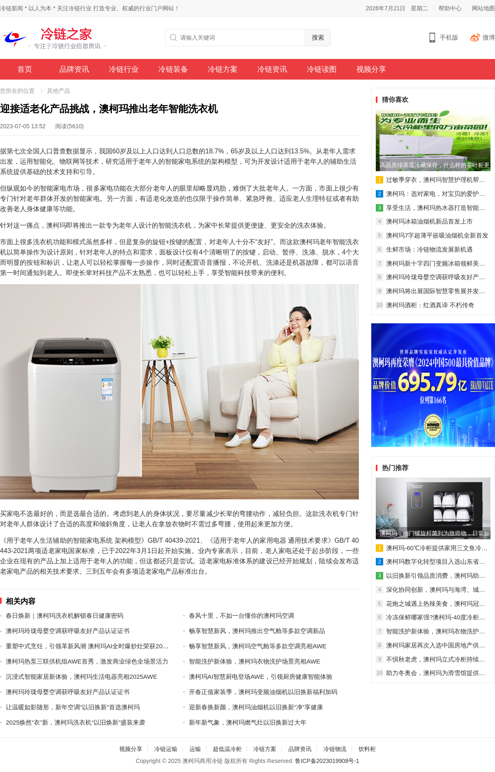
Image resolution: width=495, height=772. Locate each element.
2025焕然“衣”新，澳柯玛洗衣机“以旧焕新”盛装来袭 (75, 722)
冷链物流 (334, 749)
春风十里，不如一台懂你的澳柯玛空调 (241, 615)
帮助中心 (450, 8)
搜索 (318, 37)
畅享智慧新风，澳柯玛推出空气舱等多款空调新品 (257, 630)
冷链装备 (173, 69)
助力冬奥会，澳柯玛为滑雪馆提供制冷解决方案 (435, 673)
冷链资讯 (272, 69)
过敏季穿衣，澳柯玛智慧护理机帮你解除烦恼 (435, 180)
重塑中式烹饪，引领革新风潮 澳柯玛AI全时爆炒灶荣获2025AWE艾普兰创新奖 (113, 646)
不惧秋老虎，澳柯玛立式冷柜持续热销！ (435, 660)
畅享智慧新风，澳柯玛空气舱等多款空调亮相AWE (258, 646)
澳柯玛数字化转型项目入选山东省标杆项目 (435, 562)
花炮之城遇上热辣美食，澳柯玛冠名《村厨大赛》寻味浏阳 (435, 604)
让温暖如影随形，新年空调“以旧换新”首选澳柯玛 (73, 707)
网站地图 (483, 8)
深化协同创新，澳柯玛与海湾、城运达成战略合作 (435, 590)
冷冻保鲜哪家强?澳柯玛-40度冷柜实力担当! (435, 618)
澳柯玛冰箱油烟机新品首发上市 (429, 221)
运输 (195, 749)
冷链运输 (165, 749)
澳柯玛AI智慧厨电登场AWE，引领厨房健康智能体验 (260, 676)
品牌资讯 (74, 69)
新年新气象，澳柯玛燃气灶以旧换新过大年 (247, 722)
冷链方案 (223, 69)
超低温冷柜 (227, 749)
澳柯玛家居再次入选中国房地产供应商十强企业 (435, 646)
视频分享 (371, 69)
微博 (489, 37)
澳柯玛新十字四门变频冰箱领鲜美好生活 (435, 264)
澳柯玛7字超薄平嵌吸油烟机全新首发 (437, 235)
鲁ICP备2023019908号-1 (327, 761)
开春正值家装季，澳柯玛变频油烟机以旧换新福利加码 (263, 691)
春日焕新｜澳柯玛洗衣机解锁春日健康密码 (64, 615)
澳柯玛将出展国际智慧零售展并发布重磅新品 (435, 291)
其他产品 (58, 90)
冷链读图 (322, 69)
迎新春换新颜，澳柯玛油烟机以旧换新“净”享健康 (256, 707)
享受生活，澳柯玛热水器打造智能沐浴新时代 (435, 208)
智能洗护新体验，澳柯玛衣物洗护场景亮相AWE (255, 661)
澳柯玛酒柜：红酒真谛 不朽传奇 (430, 304)
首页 (24, 69)
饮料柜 (367, 749)
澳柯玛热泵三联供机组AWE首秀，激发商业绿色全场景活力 (87, 661)
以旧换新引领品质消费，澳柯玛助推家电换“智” (435, 576)
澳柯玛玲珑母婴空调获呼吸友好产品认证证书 (68, 630)
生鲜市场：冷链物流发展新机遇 (429, 249)
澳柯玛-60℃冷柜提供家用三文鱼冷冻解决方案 (437, 548)
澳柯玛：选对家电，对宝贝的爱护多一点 (435, 194)
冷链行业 (124, 69)
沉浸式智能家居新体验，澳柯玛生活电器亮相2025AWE (81, 676)
